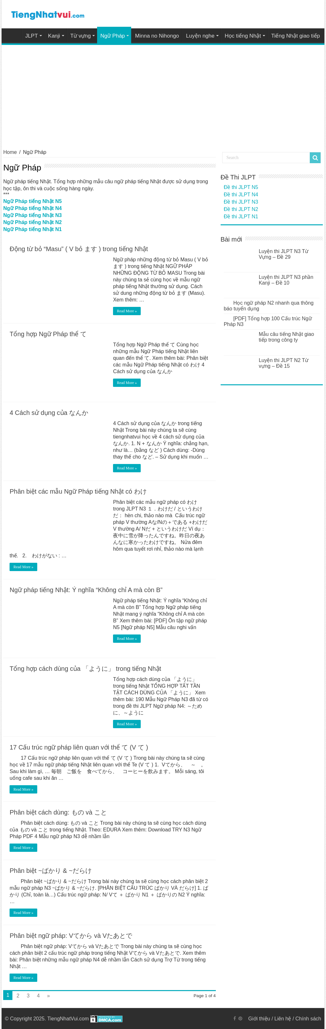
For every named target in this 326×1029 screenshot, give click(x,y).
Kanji (54, 36)
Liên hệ (282, 1018)
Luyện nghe (200, 36)
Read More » (127, 311)
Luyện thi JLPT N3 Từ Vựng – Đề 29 (283, 254)
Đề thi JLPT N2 (241, 209)
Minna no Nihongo (157, 36)
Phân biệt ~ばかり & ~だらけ (51, 870)
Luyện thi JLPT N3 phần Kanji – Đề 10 (286, 280)
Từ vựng (80, 36)
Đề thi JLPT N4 (241, 194)
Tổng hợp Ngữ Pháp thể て (48, 333)
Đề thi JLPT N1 (241, 216)
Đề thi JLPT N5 (241, 187)
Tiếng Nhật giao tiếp (295, 36)
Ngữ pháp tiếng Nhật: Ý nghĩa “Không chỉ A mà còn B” (86, 589)
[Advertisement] (163, 92)
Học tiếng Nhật (243, 36)
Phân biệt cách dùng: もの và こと (58, 812)
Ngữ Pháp (112, 36)
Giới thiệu (259, 1018)
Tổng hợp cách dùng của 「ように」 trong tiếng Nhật (85, 668)
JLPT (31, 36)
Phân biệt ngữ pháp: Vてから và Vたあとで (71, 935)
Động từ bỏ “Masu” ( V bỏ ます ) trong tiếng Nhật (79, 248)
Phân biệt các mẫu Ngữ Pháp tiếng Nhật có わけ (78, 491)
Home (13, 35)
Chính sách (308, 1018)
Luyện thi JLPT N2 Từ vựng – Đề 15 (283, 363)
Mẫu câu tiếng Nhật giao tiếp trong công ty (286, 337)
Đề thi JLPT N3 (241, 202)
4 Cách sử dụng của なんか (49, 412)
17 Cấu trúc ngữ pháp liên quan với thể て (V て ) (79, 747)
